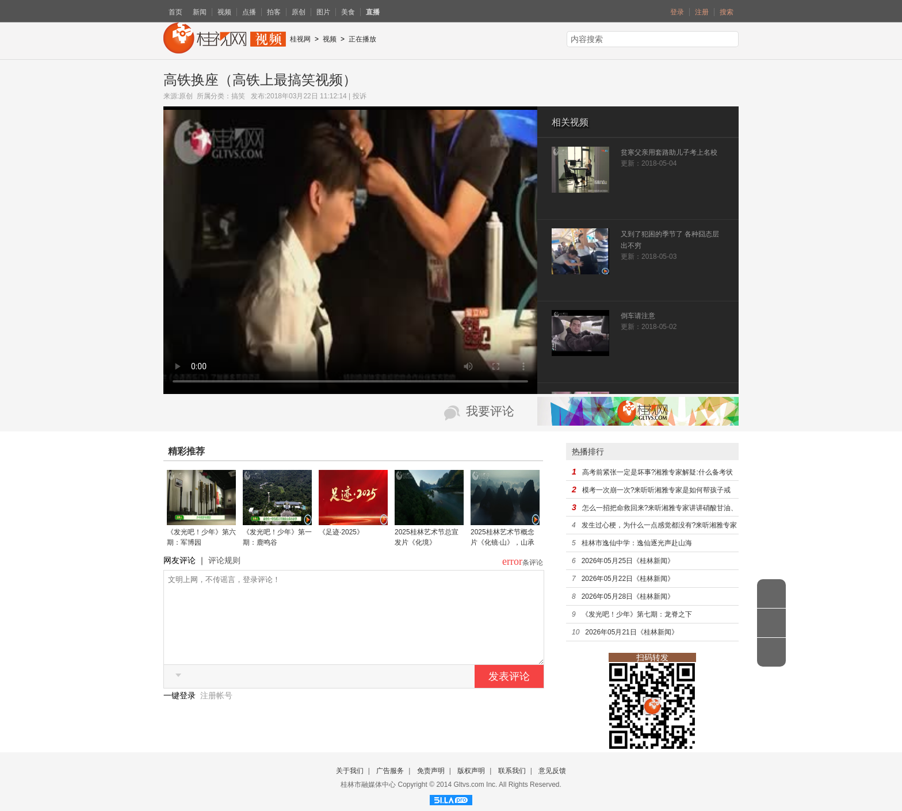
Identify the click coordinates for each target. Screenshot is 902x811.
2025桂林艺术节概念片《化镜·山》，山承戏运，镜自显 (502, 542)
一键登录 (180, 712)
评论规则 (224, 560)
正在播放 (362, 39)
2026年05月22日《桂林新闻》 (628, 579)
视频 (224, 12)
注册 (702, 12)
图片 (323, 12)
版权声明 (471, 771)
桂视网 (300, 39)
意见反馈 (552, 771)
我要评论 (490, 411)
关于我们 (350, 771)
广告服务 (390, 771)
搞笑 (238, 96)
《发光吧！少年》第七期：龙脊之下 (637, 614)
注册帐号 (216, 712)
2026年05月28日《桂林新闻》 (628, 596)
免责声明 (431, 771)
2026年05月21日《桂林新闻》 (631, 632)
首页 (175, 12)
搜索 (726, 12)
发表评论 (509, 693)
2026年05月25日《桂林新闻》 (628, 561)
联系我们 (512, 771)
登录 (677, 12)
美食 (348, 12)
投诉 (359, 96)
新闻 (200, 12)
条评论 (532, 562)
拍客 (274, 12)
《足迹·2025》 (341, 532)
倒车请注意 (638, 316)
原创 (298, 12)
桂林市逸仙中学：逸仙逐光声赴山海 (637, 543)
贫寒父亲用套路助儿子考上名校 (669, 152)
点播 (249, 12)
